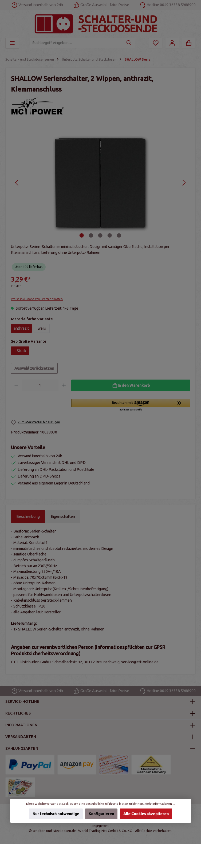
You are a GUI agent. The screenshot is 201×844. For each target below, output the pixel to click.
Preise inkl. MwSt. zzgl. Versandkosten (37, 299)
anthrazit (21, 328)
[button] (130, 405)
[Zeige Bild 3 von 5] (100, 235)
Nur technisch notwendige (55, 814)
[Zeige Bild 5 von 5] (119, 235)
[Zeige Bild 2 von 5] (91, 235)
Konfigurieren (101, 814)
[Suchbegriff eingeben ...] (76, 43)
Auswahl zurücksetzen (34, 368)
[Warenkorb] (189, 43)
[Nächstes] (184, 183)
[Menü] (12, 43)
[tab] (28, 516)
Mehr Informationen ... (159, 803)
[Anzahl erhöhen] (63, 385)
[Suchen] (129, 43)
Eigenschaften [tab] (63, 516)
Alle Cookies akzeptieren (146, 814)
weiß (42, 328)
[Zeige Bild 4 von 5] (110, 235)
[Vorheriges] (17, 183)
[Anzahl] (40, 385)
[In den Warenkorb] (130, 385)
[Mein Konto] (172, 43)
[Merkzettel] (156, 43)
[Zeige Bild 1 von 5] (82, 235)
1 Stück (20, 351)
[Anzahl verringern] (16, 385)
